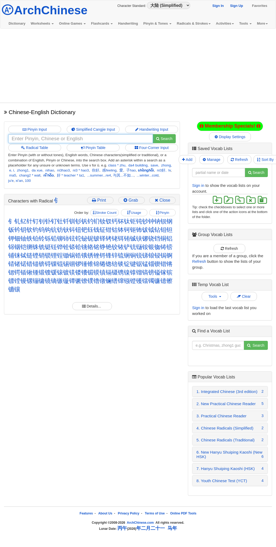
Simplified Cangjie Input (93, 129)
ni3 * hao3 (81, 170)
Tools (245, 23)
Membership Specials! (230, 126)
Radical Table (34, 148)
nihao (49, 170)
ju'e (11, 181)
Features (86, 513)
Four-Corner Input (152, 148)
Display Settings (229, 137)
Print (100, 200)
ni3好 (161, 170)
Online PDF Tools (183, 513)
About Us (105, 513)
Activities (225, 23)
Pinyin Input (34, 129)
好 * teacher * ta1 (70, 175)
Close (162, 200)
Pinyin (162, 213)
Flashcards (102, 23)
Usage (134, 213)
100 (28, 181)
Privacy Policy (128, 513)
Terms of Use (155, 513)
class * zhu (116, 165)
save (154, 165)
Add (187, 159)
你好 (95, 170)
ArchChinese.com (140, 523)
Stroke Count (105, 213)
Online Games (72, 23)
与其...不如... (123, 175)
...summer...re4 (99, 175)
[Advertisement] (138, 66)
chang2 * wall (29, 175)
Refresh (239, 159)
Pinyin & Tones (157, 23)
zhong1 (23, 170)
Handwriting (128, 23)
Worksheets (42, 23)
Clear (244, 296)
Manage (211, 159)
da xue (37, 170)
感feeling (109, 170)
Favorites (259, 6)
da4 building (138, 165)
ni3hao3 (63, 170)
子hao (131, 170)
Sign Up (236, 6)
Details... (92, 306)
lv (169, 170)
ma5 (12, 175)
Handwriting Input (151, 129)
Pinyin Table (93, 148)
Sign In (218, 6)
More (262, 23)
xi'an (19, 181)
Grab (131, 200)
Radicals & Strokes (194, 23)
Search (164, 139)
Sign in (198, 185)
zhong (166, 165)
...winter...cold (148, 175)
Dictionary (16, 23)
